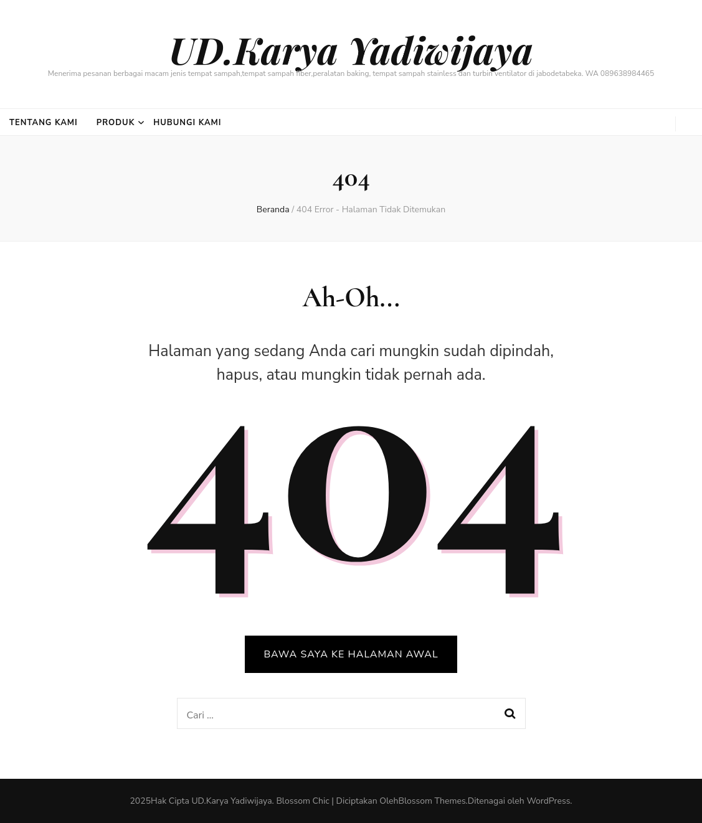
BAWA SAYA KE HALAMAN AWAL (350, 654)
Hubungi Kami (187, 122)
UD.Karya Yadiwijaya (351, 49)
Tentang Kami (43, 122)
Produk (116, 122)
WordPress (548, 801)
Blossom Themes (431, 801)
